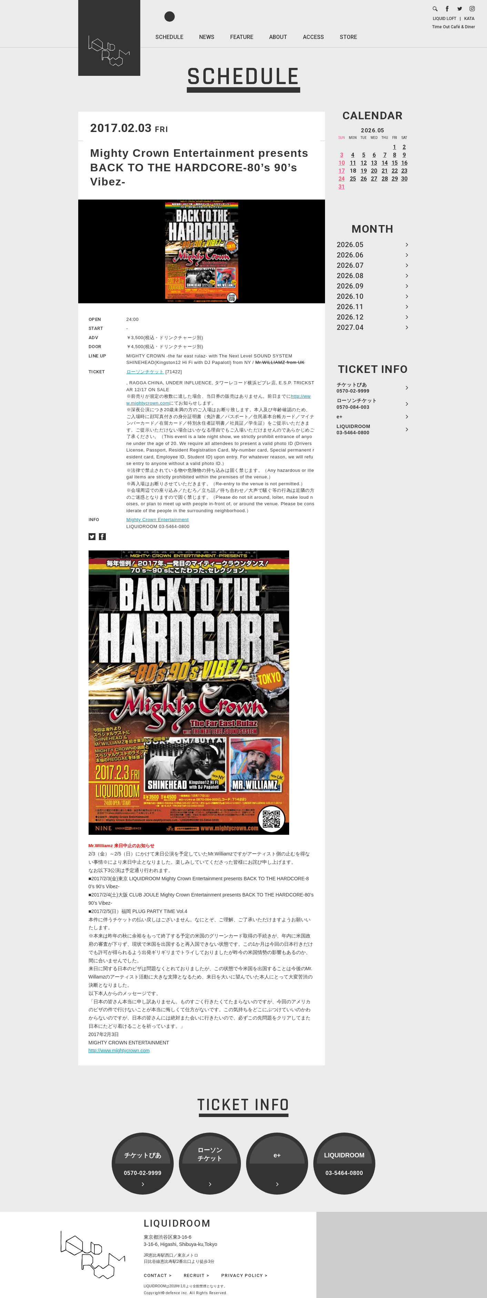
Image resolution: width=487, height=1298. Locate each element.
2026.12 (350, 317)
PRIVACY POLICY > (244, 1275)
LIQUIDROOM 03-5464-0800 (354, 429)
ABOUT (278, 37)
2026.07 (350, 265)
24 (341, 178)
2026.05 (350, 244)
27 (374, 178)
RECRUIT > (196, 1275)
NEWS (206, 37)
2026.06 (350, 255)
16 (404, 163)
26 (364, 178)
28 (385, 178)
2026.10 (350, 296)
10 (341, 163)
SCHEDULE (169, 37)
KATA (469, 18)
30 (404, 178)
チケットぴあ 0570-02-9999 (353, 388)
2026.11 (350, 306)
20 (374, 171)
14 (385, 163)
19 (364, 171)
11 (353, 163)
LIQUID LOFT (444, 18)
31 (341, 186)
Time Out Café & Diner (453, 26)
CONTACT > (158, 1275)
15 (395, 163)
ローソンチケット (145, 371)
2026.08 (350, 275)
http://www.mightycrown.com (119, 1050)
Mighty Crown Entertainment (157, 519)
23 (404, 171)
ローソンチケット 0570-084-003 (357, 403)
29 (395, 178)
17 (341, 171)
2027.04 (350, 327)
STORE (348, 37)
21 (385, 171)
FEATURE (241, 37)
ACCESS (313, 37)
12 (364, 163)
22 (395, 171)
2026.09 (350, 286)
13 (374, 163)
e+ (340, 416)
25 (353, 178)
